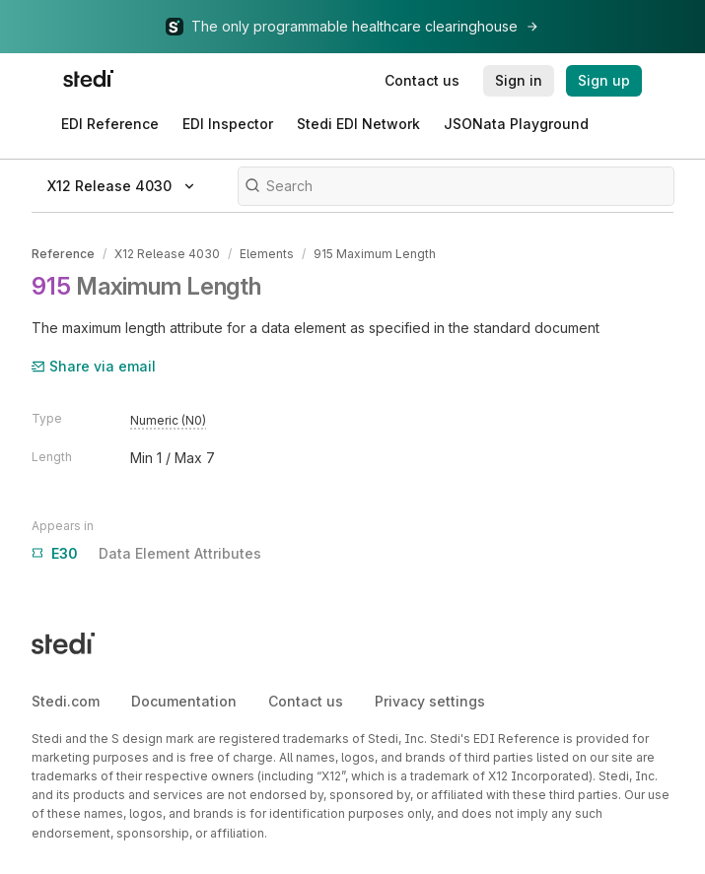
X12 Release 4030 (167, 253)
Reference (63, 253)
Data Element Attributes (146, 554)
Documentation (184, 701)
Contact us (305, 701)
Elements (267, 253)
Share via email (94, 366)
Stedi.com (66, 701)
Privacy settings (430, 701)
